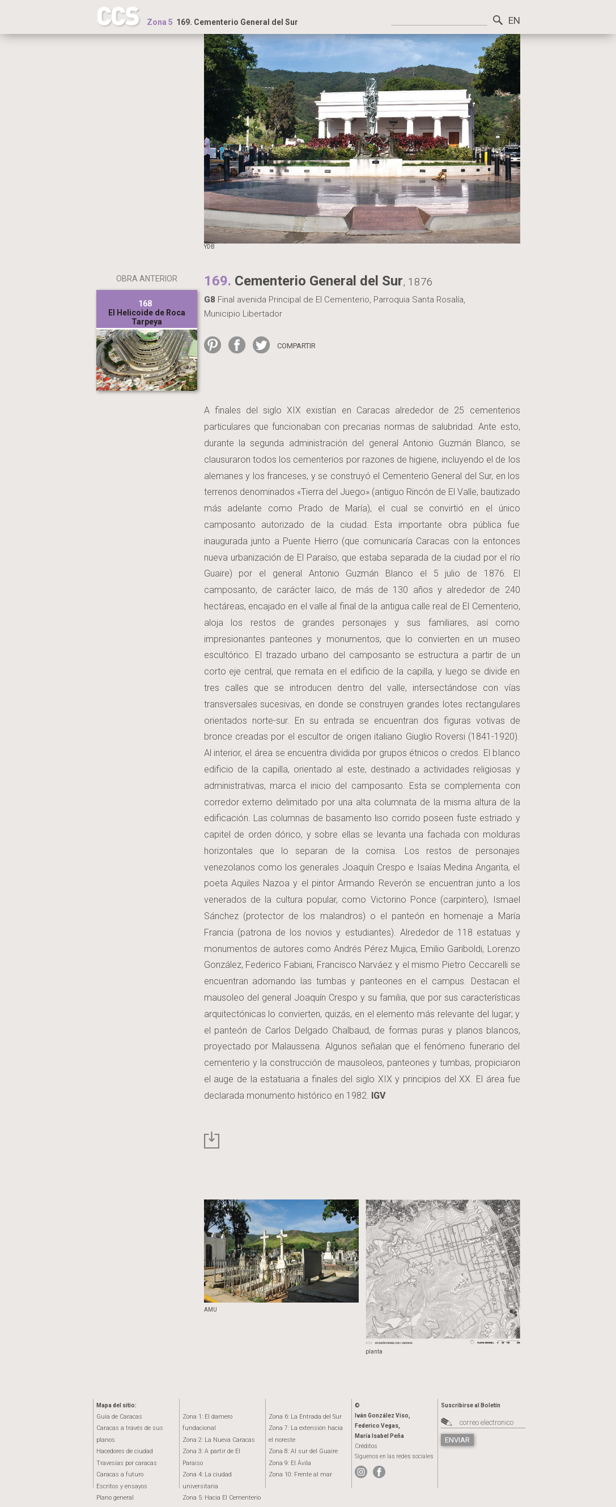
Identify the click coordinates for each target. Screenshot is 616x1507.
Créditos (365, 1446)
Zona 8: (300, 1451)
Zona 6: (301, 1417)
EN (513, 20)
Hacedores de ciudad (123, 1439)
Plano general (113, 1485)
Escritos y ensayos (120, 1473)
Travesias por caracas (124, 1451)
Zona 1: (220, 1417)
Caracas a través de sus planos (135, 1428)
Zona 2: (215, 1428)
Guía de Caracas (116, 1417)
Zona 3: (218, 1439)
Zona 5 (160, 22)
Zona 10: (297, 1473)
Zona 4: (221, 1451)
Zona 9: (288, 1462)
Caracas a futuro (116, 1462)
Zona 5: (217, 1462)
